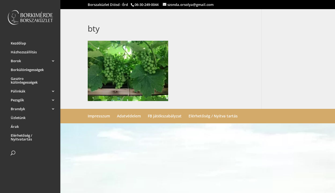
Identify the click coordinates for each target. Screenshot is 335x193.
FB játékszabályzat (165, 115)
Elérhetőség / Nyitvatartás (21, 136)
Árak (15, 126)
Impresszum (99, 115)
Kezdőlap (18, 42)
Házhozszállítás (24, 51)
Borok (16, 60)
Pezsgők (17, 99)
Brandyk (18, 108)
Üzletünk (18, 117)
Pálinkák (18, 90)
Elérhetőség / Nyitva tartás (213, 115)
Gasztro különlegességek (24, 80)
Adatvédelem (129, 115)
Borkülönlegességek (27, 69)
